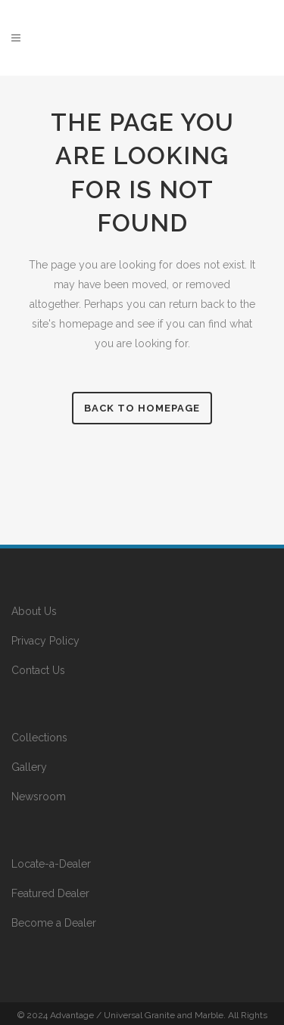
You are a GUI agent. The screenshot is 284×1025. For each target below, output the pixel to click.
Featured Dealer (50, 893)
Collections (39, 737)
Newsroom (38, 796)
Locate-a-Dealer (51, 864)
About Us (34, 611)
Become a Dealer (53, 923)
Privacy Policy (45, 641)
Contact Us (38, 670)
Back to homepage (142, 408)
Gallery (29, 767)
